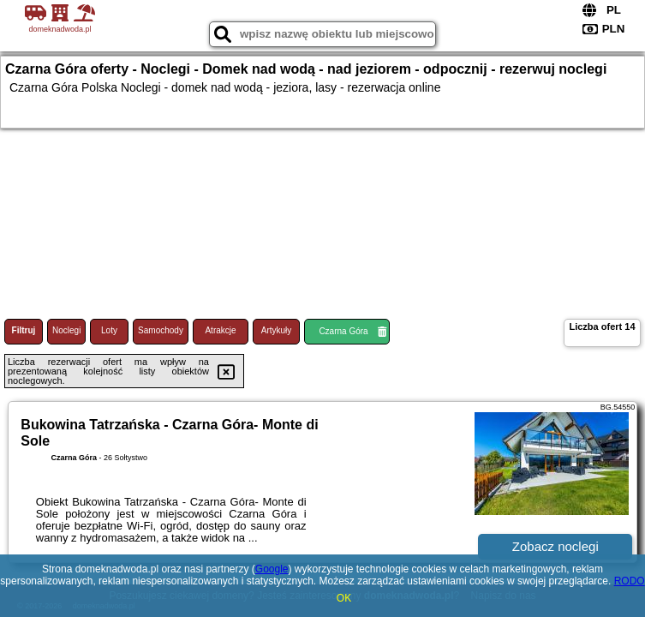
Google (272, 569)
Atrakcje (220, 330)
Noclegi (66, 330)
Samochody (160, 330)
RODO (629, 581)
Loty (109, 330)
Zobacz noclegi (555, 546)
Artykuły (276, 330)
